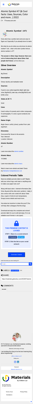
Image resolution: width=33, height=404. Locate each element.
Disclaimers (9, 394)
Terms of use (9, 391)
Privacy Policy (23, 391)
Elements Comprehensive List (12, 171)
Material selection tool (16, 369)
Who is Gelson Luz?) (16, 356)
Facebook (12, 237)
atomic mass (18, 163)
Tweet (21, 237)
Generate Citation (16, 254)
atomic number (18, 151)
